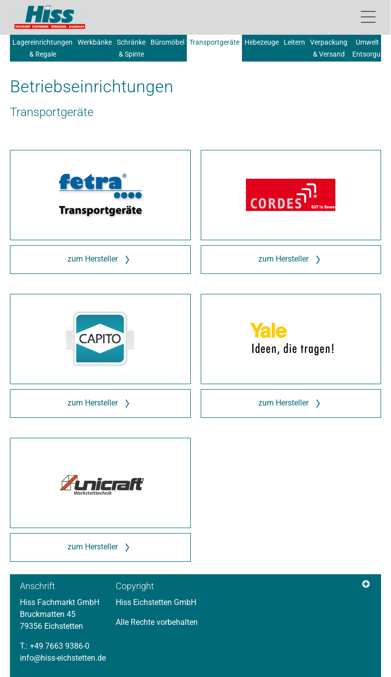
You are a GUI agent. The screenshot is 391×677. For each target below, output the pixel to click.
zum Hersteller (100, 259)
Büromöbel (167, 42)
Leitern (294, 42)
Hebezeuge (261, 42)
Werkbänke (95, 42)
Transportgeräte (214, 42)
